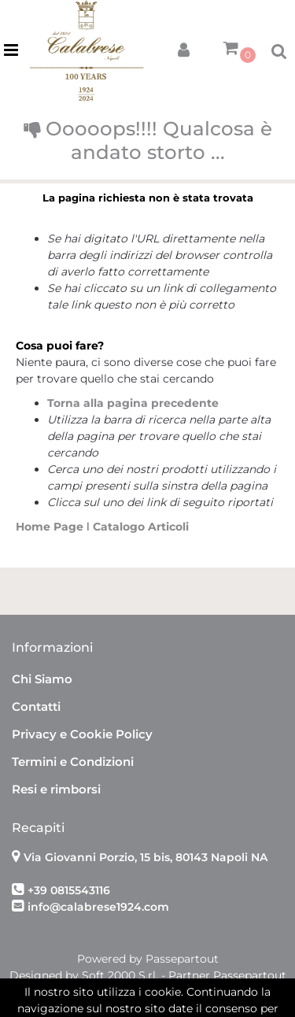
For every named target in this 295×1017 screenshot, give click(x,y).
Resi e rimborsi (56, 789)
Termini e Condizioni (73, 761)
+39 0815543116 (69, 890)
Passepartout (182, 959)
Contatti (36, 706)
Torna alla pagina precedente (133, 403)
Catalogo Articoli (141, 527)
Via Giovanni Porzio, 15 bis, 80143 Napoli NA (145, 857)
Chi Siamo (42, 678)
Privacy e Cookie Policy (82, 734)
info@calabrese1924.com (98, 907)
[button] (183, 47)
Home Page (51, 527)
